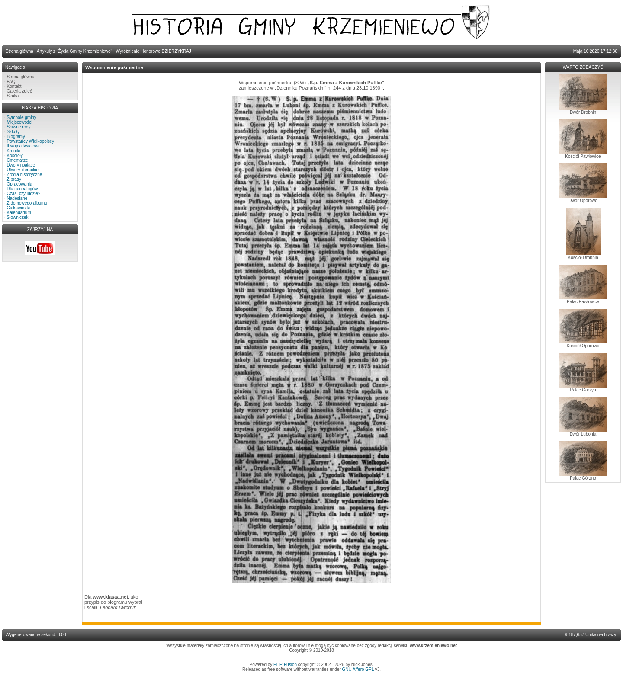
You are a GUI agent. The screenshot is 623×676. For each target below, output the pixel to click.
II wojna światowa (24, 146)
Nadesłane (17, 198)
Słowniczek (18, 217)
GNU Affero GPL (358, 669)
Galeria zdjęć (19, 91)
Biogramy (16, 136)
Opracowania (19, 184)
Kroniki (13, 150)
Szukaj (13, 95)
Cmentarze (17, 160)
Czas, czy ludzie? (24, 193)
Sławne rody (19, 127)
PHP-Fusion (285, 664)
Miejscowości (19, 122)
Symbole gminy (21, 117)
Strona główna (21, 76)
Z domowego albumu (27, 203)
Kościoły (15, 155)
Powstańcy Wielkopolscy (30, 141)
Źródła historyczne (24, 174)
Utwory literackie (23, 169)
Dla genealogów (22, 188)
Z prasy (14, 179)
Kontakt (14, 86)
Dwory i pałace (21, 165)
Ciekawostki (18, 207)
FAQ (11, 81)
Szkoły (13, 131)
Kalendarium (19, 212)
